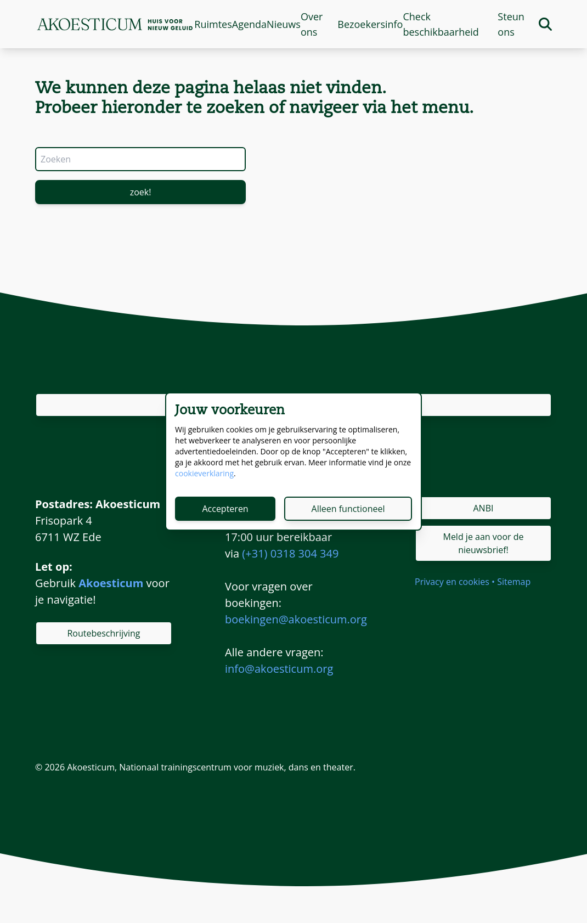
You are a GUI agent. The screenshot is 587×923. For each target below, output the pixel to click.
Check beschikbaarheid (440, 24)
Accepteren (225, 509)
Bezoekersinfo (370, 24)
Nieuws (284, 24)
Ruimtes (213, 24)
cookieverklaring (204, 473)
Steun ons (511, 24)
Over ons (312, 24)
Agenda (249, 24)
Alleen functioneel (348, 509)
